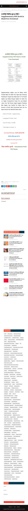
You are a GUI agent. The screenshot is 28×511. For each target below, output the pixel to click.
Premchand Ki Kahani (18, 405)
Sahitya (20, 463)
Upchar (22, 471)
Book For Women (17, 420)
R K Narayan (6, 407)
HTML (5, 438)
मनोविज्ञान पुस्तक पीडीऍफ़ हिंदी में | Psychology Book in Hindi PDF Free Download (15, 258)
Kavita (22, 391)
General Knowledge (19, 355)
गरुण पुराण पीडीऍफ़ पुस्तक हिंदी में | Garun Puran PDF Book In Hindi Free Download (15, 243)
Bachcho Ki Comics (17, 333)
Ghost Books (17, 391)
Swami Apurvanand (15, 469)
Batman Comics (7, 378)
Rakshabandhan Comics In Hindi (16, 459)
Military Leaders (17, 449)
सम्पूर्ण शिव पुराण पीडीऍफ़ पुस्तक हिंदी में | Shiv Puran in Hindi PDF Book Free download (16, 236)
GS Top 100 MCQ (7, 401)
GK (20, 343)
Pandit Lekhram (7, 453)
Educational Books (7, 10)
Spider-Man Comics (7, 409)
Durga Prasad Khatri (16, 430)
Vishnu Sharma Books (8, 475)
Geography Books (7, 434)
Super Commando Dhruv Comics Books (11, 364)
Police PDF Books (7, 455)
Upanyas (21, 337)
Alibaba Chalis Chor (16, 415)
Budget (16, 395)
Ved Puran (14, 368)
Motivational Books (7, 368)
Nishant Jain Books (7, 451)
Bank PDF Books (19, 384)
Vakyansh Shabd (7, 473)
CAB (5, 422)
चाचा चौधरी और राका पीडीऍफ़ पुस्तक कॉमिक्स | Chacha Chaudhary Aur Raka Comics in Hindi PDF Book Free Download (16, 294)
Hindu (5, 341)
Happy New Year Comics (8, 440)
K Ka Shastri (6, 444)
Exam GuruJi (14, 432)
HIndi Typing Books (17, 436)
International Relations (14, 442)
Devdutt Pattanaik (14, 397)
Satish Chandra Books (8, 465)
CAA (22, 420)
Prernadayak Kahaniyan (12, 370)
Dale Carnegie (6, 397)
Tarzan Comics (7, 471)
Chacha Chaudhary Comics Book (16, 353)
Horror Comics (17, 372)
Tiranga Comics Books (15, 471)
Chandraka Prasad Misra (16, 424)
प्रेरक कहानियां (6, 374)
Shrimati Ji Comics (14, 366)
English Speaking (7, 432)
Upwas (13, 384)
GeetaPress (14, 378)
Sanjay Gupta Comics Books (9, 343)
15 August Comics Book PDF (14, 411)
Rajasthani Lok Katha (13, 407)
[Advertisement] (14, 37)
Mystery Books (16, 386)
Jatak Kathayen (14, 401)
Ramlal (14, 461)
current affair (20, 368)
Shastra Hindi (6, 353)
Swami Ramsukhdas (16, 409)
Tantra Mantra (14, 380)
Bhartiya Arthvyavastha (8, 420)
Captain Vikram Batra (16, 422)
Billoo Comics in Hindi (8, 362)
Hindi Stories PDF (7, 349)
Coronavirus (11, 391)
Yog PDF (5, 411)
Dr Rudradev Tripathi (7, 430)
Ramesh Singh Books (8, 461)
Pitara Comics (12, 376)
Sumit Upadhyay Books (18, 467)
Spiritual (17, 343)
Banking (13, 382)
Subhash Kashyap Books (8, 467)
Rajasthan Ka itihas (15, 457)
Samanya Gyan (7, 366)
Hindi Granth (15, 351)
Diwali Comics (12, 428)
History (5, 370)
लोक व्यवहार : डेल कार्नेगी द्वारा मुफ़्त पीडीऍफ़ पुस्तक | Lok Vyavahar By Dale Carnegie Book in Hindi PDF (16, 273)
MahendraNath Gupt (7, 403)
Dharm (17, 382)
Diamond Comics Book (8, 335)
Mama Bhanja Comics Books (9, 355)
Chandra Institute (7, 424)
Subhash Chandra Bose (18, 465)
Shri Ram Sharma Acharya (8, 372)
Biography (6, 391)
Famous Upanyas (7, 345)
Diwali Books (6, 428)
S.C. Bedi (20, 407)
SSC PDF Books (12, 374)
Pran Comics (6, 357)
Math (10, 393)
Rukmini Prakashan (13, 463)
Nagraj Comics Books (11, 341)
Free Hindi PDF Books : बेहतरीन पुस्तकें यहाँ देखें (14, 132)
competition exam (7, 181)
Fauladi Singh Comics (8, 347)
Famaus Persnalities (16, 399)
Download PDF (14, 143)
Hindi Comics (10, 333)
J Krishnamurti (12, 357)
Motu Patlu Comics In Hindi (18, 347)
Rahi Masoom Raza (15, 455)
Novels (5, 339)
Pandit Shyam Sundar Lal (15, 453)
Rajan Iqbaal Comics (7, 351)
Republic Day (6, 463)
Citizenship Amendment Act (9, 426)
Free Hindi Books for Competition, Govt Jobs (17, 509)
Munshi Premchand (16, 403)
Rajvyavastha (6, 459)
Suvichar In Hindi (7, 469)
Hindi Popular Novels (19, 339)
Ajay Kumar (15, 413)
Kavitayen (6, 393)
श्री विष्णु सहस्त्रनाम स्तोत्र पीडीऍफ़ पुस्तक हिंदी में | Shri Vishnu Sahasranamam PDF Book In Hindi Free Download (16, 287)
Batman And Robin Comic (8, 395)
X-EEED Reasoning (7, 478)
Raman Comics (19, 376)
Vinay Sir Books (18, 473)
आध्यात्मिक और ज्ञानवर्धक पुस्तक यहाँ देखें (14, 139)
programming (14, 478)
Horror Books (6, 376)
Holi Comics (6, 442)
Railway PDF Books (7, 384)
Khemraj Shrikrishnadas (14, 444)
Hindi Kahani (19, 374)
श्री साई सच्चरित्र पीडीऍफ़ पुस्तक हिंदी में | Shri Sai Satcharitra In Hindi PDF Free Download (16, 280)
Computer (6, 386)
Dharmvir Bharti (18, 426)
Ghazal (13, 434)
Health (15, 440)
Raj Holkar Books (7, 457)
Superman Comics (7, 380)
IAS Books (11, 386)
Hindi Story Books (15, 349)
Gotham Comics (19, 434)
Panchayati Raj (15, 451)
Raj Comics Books (11, 339)
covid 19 (14, 393)
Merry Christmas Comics (8, 449)
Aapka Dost (4, 21)
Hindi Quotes (20, 440)
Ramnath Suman (20, 461)
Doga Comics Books (7, 399)
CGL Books (9, 422)
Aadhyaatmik (14, 345)
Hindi (5, 333)
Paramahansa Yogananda (8, 405)
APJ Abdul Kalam (7, 382)
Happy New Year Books (12, 438)
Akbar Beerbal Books (7, 415)
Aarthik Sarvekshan (7, 413)
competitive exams (15, 181)
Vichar (13, 473)
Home (2, 10)
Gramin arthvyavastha (8, 436)
